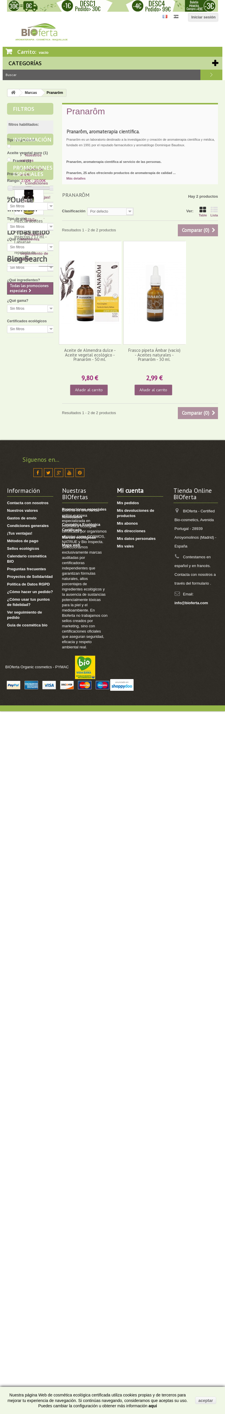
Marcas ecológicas (79, 1195)
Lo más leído (28, 847)
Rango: (13, 180)
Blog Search (27, 1051)
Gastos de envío (21, 1176)
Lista (214, 211)
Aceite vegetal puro (27, 153)
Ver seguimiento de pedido (34, 463)
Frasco (22, 161)
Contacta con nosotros (28, 1160)
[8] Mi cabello (36, 714)
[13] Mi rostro (36, 688)
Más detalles (76, 178)
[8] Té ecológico (38, 802)
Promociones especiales (32, 491)
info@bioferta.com (191, 1260)
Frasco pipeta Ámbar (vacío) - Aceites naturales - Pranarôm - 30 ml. (154, 354)
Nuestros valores (22, 1168)
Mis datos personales (136, 1196)
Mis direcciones (131, 1188)
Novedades (72, 1174)
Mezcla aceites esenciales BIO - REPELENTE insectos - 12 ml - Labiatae (30, 552)
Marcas (31, 93)
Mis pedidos (128, 1160)
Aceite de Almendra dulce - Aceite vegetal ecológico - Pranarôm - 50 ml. (90, 354)
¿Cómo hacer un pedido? (30, 1249)
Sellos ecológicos (23, 1206)
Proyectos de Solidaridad (30, 1234)
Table (203, 211)
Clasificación (74, 211)
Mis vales (125, 1204)
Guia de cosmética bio (27, 1283)
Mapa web (71, 1203)
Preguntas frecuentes (26, 1226)
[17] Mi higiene (37, 705)
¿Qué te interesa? (22, 632)
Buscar (211, 75)
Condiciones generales (28, 1183)
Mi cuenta (130, 1148)
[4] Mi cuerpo (36, 696)
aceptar (205, 1400)
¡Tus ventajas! (37, 407)
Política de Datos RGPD (28, 1242)
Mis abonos (127, 1181)
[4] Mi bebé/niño (38, 723)
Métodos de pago (22, 1198)
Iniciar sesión (203, 17)
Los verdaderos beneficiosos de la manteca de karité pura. (31, 874)
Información (32, 352)
